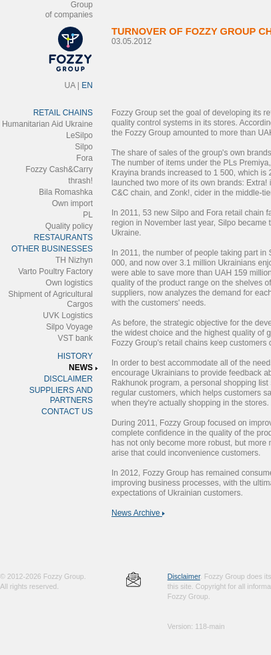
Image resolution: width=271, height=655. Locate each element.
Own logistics (69, 282)
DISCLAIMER (68, 379)
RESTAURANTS (63, 237)
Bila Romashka (66, 192)
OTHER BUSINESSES (52, 248)
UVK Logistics (68, 315)
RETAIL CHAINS (63, 112)
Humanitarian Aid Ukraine (47, 124)
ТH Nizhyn (74, 260)
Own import (72, 203)
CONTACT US (67, 411)
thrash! (80, 180)
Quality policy (69, 226)
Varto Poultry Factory (55, 271)
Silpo (84, 146)
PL (88, 214)
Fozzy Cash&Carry (59, 169)
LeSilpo (79, 135)
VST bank (75, 338)
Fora (84, 158)
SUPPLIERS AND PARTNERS (61, 395)
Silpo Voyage (69, 327)
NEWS (81, 367)
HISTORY (75, 356)
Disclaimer (184, 576)
